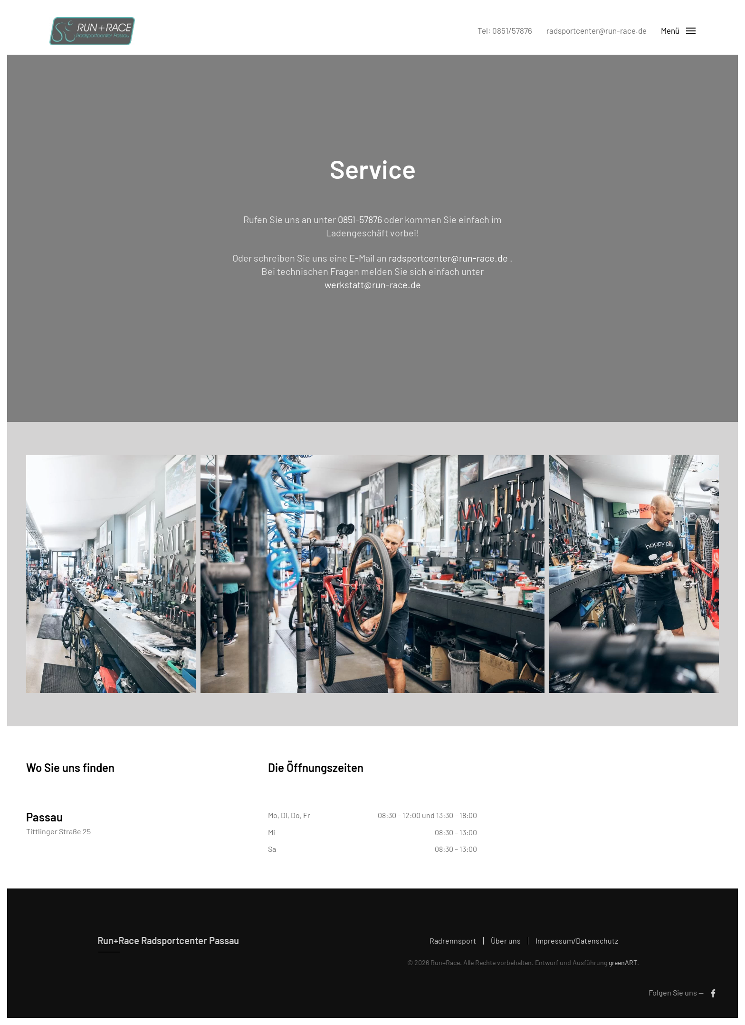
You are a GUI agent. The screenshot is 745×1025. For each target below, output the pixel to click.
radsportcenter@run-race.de (596, 30)
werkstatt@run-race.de (373, 284)
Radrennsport (453, 942)
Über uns (506, 942)
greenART (621, 962)
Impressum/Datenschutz (576, 942)
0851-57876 (360, 219)
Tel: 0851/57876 (505, 30)
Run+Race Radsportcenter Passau (166, 940)
